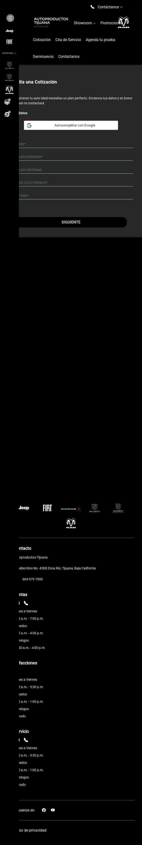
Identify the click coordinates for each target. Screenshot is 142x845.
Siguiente (71, 222)
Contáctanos (68, 56)
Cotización (42, 40)
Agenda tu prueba (100, 40)
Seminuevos (43, 56)
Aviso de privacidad (30, 830)
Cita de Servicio (68, 40)
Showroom (85, 23)
